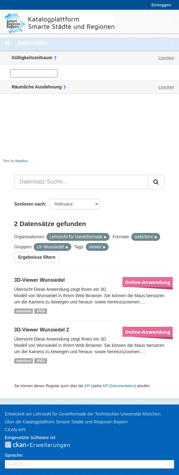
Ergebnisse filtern (36, 257)
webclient (23, 311)
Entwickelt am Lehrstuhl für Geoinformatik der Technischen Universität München (82, 413)
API (87, 386)
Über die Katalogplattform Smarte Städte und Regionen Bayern (66, 421)
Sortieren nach (29, 203)
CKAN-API (15, 429)
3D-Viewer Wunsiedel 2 (41, 329)
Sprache (13, 455)
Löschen (166, 58)
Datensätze (33, 43)
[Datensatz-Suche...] (81, 182)
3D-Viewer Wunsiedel (39, 280)
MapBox (21, 161)
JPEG (40, 311)
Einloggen (161, 5)
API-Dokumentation (118, 386)
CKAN (42, 445)
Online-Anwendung (147, 282)
